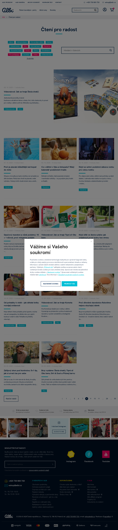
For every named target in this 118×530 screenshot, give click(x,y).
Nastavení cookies (53, 272)
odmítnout (42, 275)
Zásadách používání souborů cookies (71, 275)
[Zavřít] (91, 241)
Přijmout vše (48, 267)
